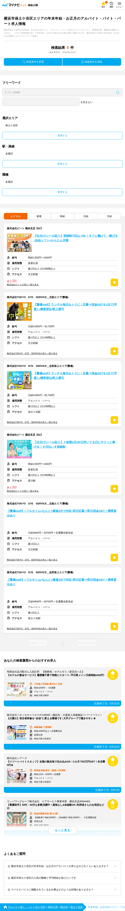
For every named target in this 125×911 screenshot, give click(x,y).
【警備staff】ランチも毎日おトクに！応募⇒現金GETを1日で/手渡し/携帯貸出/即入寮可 (75, 307)
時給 (62, 216)
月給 (109, 216)
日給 (85, 216)
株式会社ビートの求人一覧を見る (23, 284)
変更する (63, 135)
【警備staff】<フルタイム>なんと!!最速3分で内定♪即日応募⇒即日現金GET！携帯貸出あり (61, 513)
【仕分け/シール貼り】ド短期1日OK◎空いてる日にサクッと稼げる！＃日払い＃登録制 (74, 444)
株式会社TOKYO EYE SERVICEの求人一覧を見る (32, 353)
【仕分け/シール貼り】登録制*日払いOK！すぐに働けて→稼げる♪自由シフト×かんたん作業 (76, 238)
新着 (39, 216)
